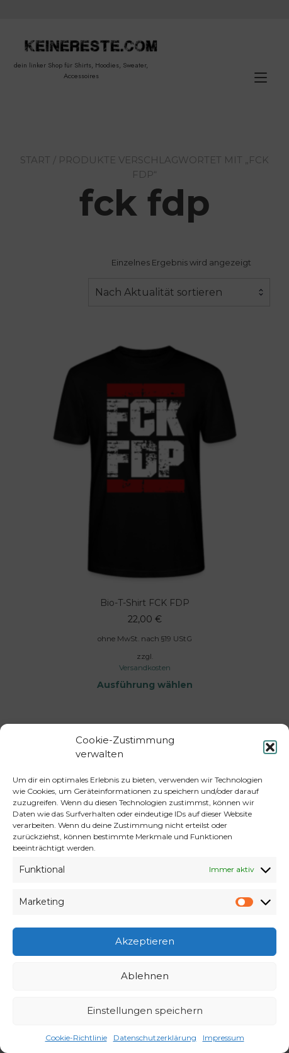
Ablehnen (145, 976)
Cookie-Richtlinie (76, 1037)
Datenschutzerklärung (154, 1037)
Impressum (223, 1037)
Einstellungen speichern (145, 1010)
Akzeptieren (144, 941)
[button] (270, 747)
